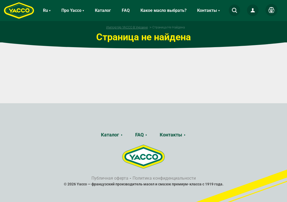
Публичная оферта (109, 178)
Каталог (103, 10)
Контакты (171, 134)
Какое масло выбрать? (163, 10)
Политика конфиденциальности (164, 178)
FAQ (126, 10)
